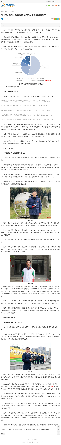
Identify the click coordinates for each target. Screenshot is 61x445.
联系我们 (30, 439)
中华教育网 (11, 11)
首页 (24, 439)
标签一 (2, 433)
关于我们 (35, 439)
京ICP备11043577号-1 (39, 442)
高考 (52, 386)
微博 (59, 5)
